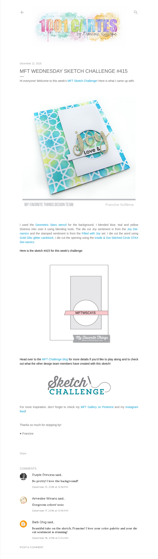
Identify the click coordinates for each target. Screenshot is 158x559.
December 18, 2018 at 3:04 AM (50, 537)
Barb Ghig (39, 522)
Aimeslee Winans (44, 498)
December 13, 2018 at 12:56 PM (50, 486)
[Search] (135, 11)
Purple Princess (43, 475)
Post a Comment (31, 547)
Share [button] (23, 453)
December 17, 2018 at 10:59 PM (50, 510)
